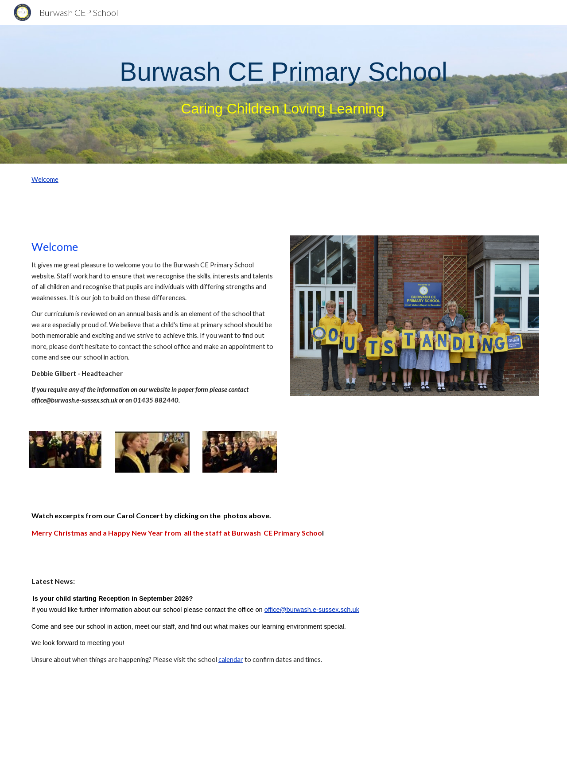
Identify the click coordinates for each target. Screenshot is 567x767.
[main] (283, 94)
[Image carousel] (414, 321)
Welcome (44, 179)
